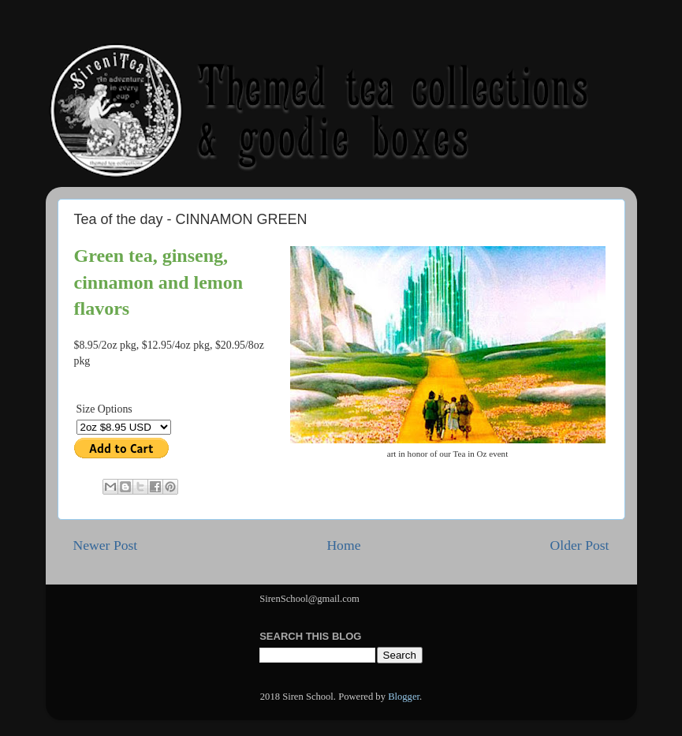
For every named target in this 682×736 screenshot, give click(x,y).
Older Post (579, 545)
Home (343, 545)
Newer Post (105, 545)
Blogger (403, 696)
